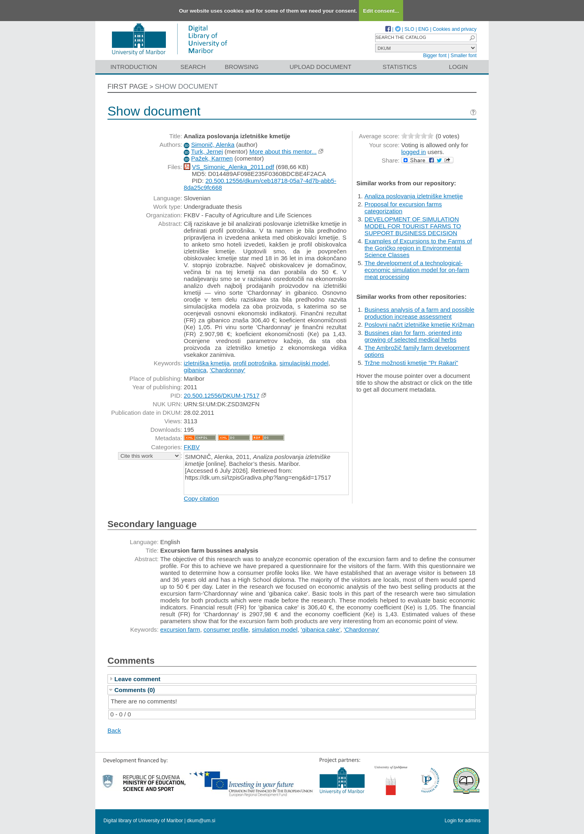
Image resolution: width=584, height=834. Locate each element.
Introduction (133, 66)
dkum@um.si (201, 820)
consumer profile (226, 629)
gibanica (195, 370)
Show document (186, 86)
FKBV (192, 447)
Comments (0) (134, 689)
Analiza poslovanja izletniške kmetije (414, 196)
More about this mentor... (283, 151)
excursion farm (180, 629)
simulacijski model (303, 363)
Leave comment (137, 678)
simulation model (275, 629)
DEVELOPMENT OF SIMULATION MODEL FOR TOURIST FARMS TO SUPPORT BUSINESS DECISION (413, 226)
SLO (409, 29)
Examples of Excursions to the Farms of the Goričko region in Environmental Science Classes (418, 248)
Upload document (321, 66)
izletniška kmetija (207, 363)
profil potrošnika (254, 363)
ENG (423, 29)
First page (127, 86)
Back (114, 730)
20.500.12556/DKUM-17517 (222, 395)
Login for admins (462, 820)
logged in (413, 151)
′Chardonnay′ (227, 370)
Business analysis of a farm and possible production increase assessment (419, 313)
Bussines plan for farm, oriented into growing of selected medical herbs (413, 336)
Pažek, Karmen (212, 158)
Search (193, 66)
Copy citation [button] (201, 498)
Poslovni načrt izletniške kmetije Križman (419, 324)
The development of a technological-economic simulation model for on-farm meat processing (417, 269)
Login (458, 66)
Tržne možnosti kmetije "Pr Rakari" (411, 362)
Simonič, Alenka (212, 144)
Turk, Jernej (207, 151)
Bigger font (435, 55)
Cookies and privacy (455, 29)
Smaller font (464, 55)
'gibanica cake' (320, 629)
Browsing (241, 66)
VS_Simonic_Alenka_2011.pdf (233, 166)
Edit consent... (381, 11)
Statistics (399, 66)
